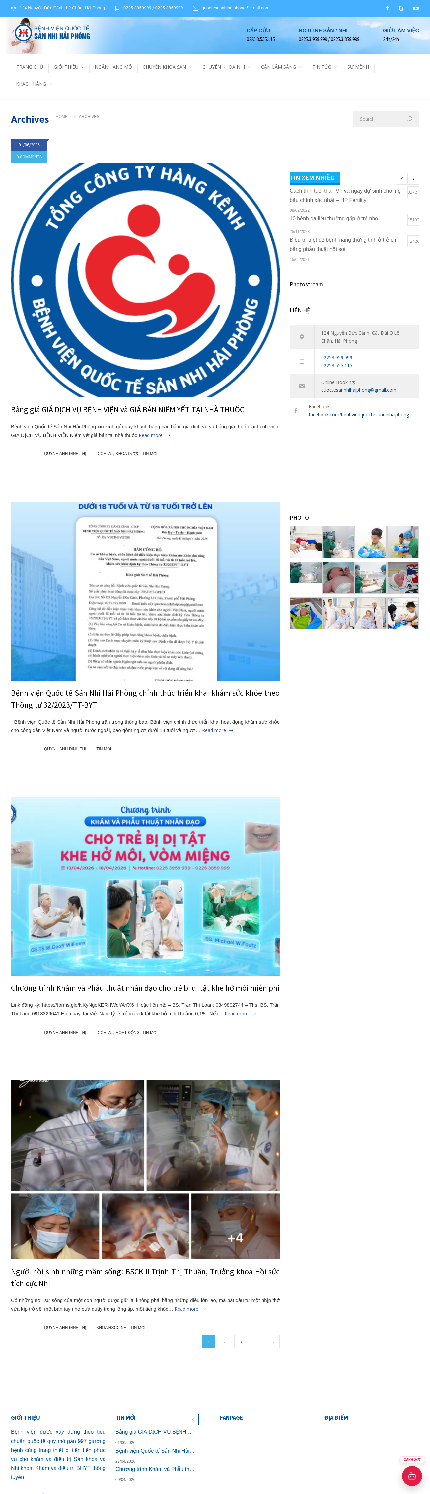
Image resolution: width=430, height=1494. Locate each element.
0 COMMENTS (29, 157)
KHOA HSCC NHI (112, 1327)
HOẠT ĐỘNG (128, 1032)
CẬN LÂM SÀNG (278, 67)
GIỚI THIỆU (66, 67)
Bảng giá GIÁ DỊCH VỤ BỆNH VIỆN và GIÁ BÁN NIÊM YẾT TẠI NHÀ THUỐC (127, 409)
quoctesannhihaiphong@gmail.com (236, 8)
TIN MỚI (149, 453)
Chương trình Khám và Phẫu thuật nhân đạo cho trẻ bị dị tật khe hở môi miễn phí (145, 988)
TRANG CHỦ (29, 67)
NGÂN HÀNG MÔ (113, 67)
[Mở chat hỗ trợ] (412, 1476)
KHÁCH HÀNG (31, 84)
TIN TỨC (321, 67)
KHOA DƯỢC (128, 453)
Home (62, 116)
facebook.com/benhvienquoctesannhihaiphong (359, 414)
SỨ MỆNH (358, 67)
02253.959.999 (336, 357)
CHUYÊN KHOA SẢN (164, 67)
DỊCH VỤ (104, 453)
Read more (151, 435)
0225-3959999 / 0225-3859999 (153, 8)
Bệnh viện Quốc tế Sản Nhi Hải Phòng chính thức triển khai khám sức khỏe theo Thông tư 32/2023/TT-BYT (155, 1451)
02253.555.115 (336, 365)
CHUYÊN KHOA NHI (223, 67)
